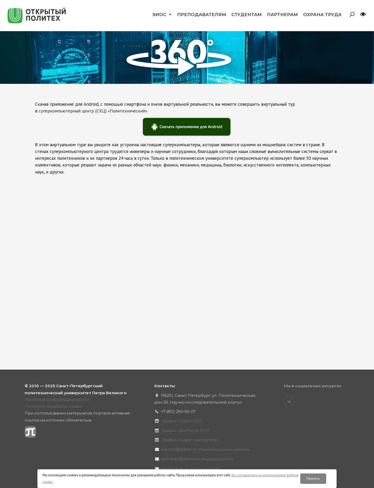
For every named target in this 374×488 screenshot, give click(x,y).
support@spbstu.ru (205, 449)
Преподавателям (201, 14)
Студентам (246, 14)
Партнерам (282, 14)
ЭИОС (159, 14)
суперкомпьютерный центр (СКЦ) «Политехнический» (93, 111)
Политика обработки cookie (53, 406)
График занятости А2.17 (185, 430)
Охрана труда (322, 14)
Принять (313, 478)
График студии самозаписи (190, 439)
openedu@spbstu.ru (197, 458)
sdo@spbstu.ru (190, 468)
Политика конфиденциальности (57, 399)
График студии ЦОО (182, 420)
